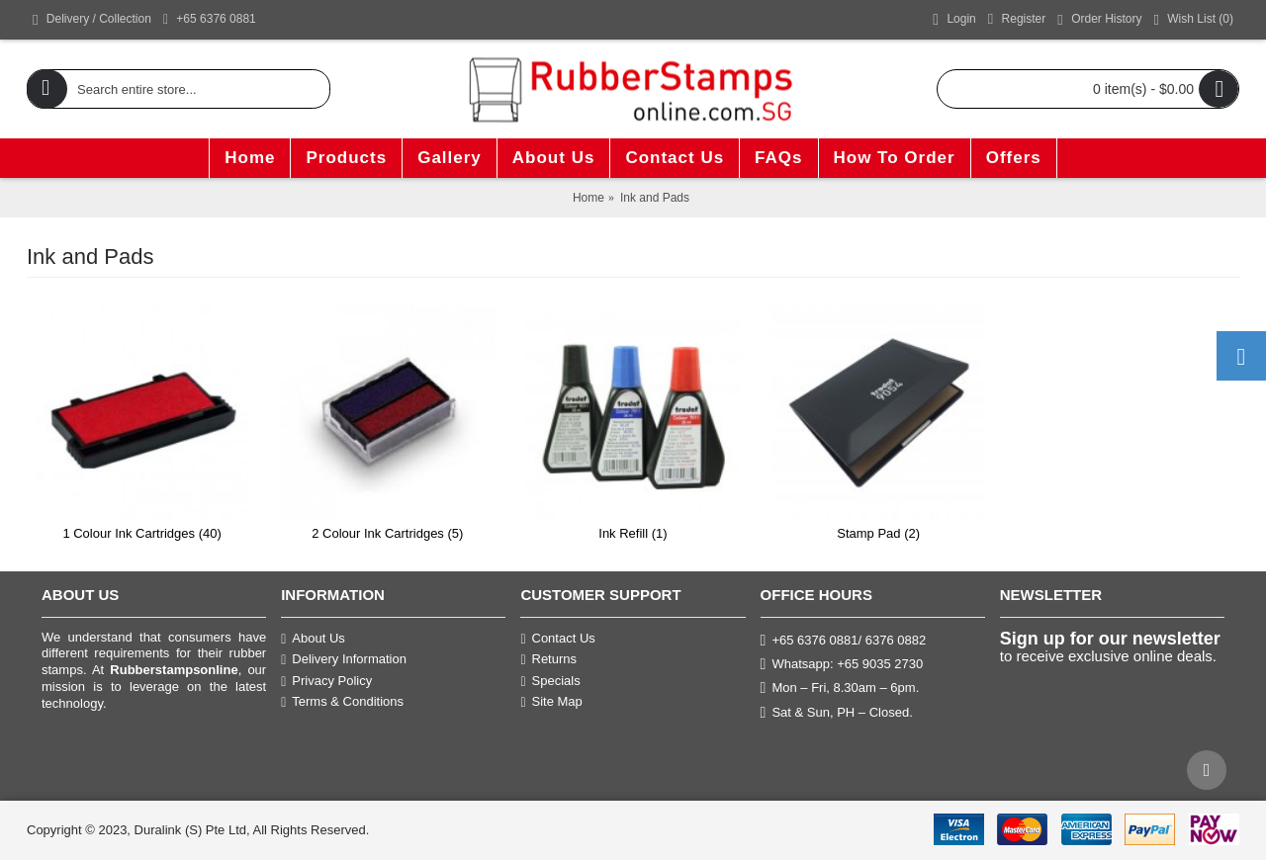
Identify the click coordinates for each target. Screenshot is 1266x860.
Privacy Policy (326, 681)
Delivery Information (344, 659)
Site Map (551, 702)
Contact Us (557, 638)
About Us (313, 638)
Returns (548, 659)
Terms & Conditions (342, 702)
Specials (550, 681)
